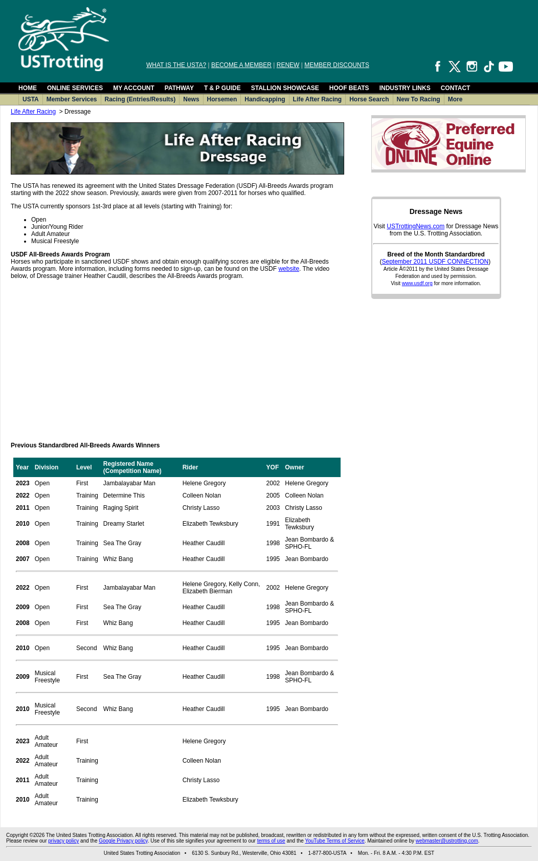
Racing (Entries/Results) (140, 99)
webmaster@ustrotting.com (447, 841)
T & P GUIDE (222, 88)
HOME (27, 88)
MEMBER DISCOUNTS (336, 65)
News (191, 99)
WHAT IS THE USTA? (176, 65)
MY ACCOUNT (133, 88)
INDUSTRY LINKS (405, 88)
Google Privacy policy (123, 841)
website (288, 268)
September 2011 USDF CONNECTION (435, 261)
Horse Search (369, 99)
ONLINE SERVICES (75, 88)
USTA (31, 99)
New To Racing (418, 99)
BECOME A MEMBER (241, 65)
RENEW (288, 65)
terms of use (271, 841)
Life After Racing (317, 99)
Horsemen (222, 99)
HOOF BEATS (349, 88)
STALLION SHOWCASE (285, 88)
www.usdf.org (417, 283)
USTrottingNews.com (415, 226)
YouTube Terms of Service (334, 841)
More (455, 99)
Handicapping (264, 99)
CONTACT (455, 88)
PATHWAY (179, 88)
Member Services (72, 99)
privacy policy (63, 841)
